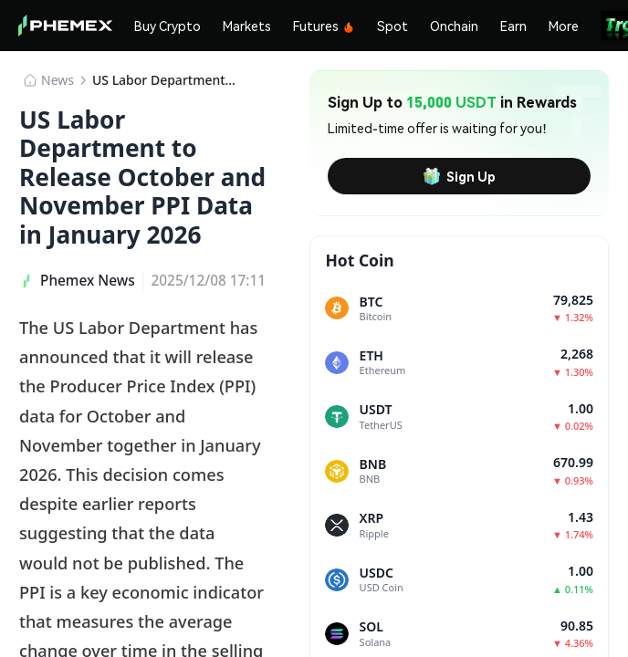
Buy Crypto (167, 25)
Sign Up (459, 176)
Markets (247, 25)
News (57, 80)
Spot (392, 25)
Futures (324, 25)
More (564, 25)
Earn (513, 25)
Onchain (454, 25)
